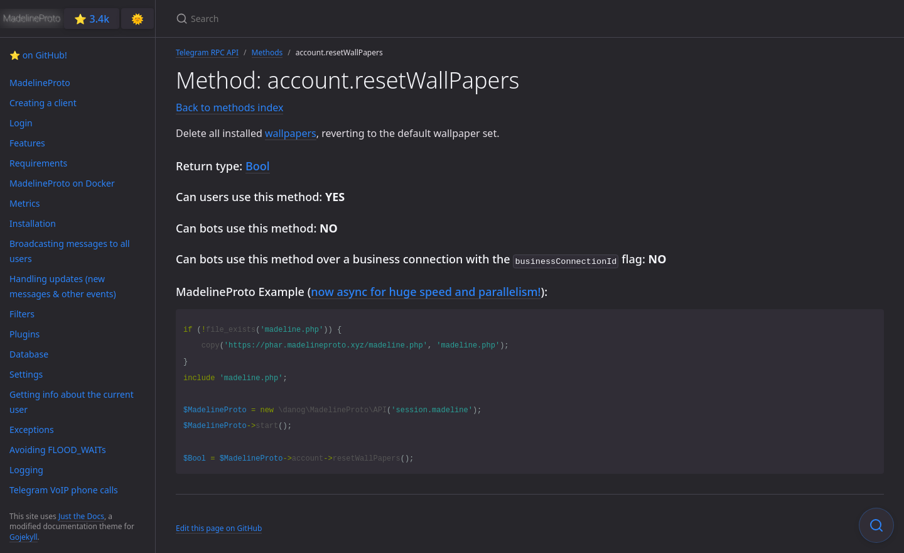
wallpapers (290, 133)
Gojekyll (23, 537)
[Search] (324, 18)
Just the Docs (81, 516)
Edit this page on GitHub (219, 527)
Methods (267, 52)
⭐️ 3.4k (91, 19)
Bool (257, 165)
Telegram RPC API (207, 52)
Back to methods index (229, 107)
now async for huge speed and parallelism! (426, 290)
